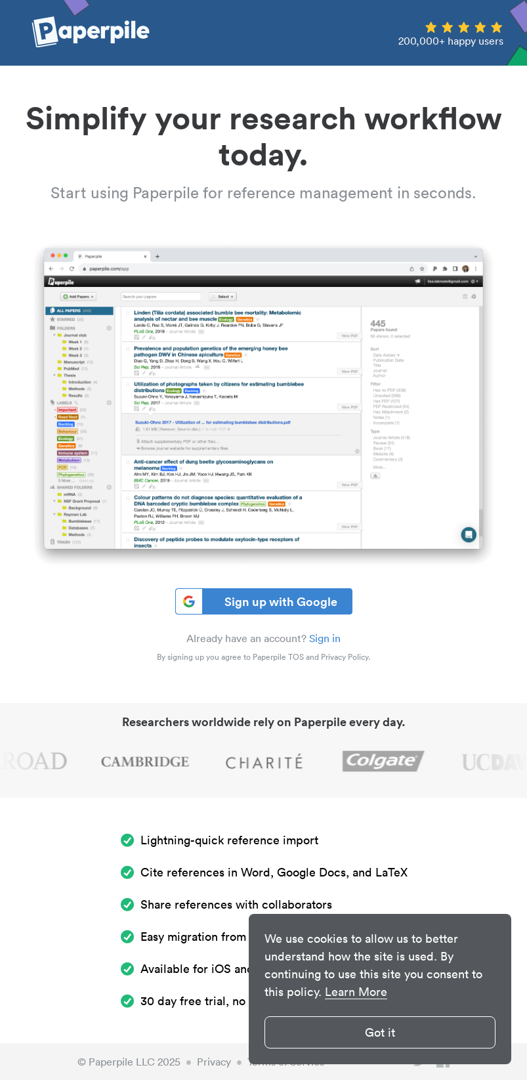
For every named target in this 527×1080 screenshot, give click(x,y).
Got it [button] (380, 1032)
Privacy (214, 1061)
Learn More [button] (356, 991)
